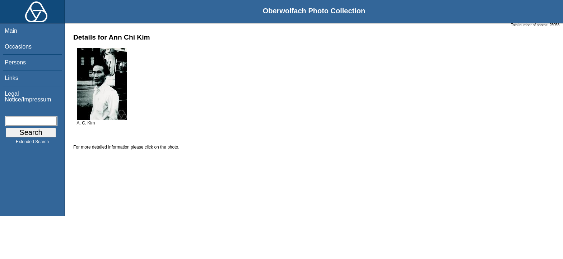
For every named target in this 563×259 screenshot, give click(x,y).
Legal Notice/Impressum (28, 97)
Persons (15, 62)
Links (11, 78)
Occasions (18, 47)
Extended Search (32, 143)
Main (11, 31)
